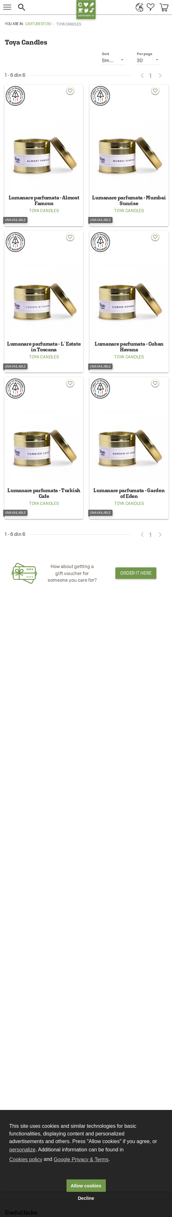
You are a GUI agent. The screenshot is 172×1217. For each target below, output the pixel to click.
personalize (22, 1149)
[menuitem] (138, 7)
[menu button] (7, 7)
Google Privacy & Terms (81, 1159)
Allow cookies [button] (86, 1185)
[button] (45, 7)
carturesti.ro (38, 24)
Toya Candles (44, 210)
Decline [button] (86, 1198)
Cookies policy (25, 1159)
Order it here (136, 573)
